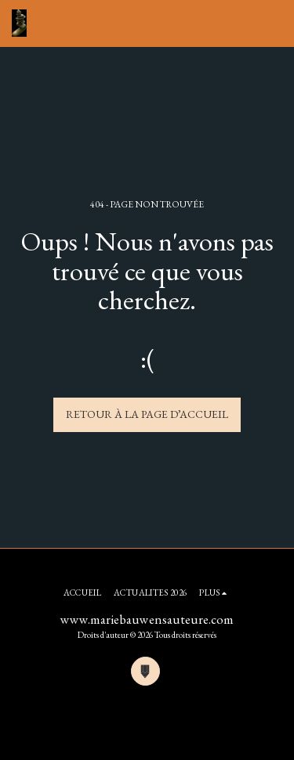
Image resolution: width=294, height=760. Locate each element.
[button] (273, 23)
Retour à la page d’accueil (147, 414)
